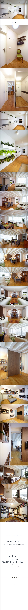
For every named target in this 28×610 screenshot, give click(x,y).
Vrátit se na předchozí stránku (14, 535)
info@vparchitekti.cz (16, 567)
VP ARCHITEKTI (14, 577)
